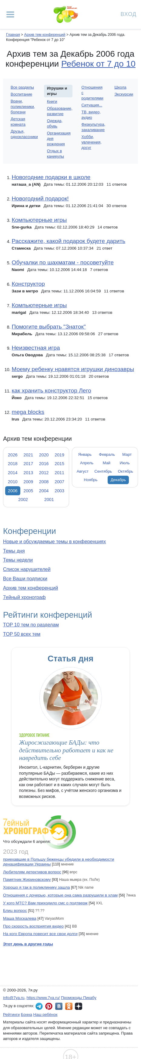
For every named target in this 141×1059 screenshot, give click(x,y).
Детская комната (18, 122)
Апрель (86, 463)
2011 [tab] (59, 472)
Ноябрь (91, 479)
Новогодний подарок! (40, 198)
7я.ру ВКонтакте (58, 1006)
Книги (52, 101)
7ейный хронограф (24, 597)
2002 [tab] (23, 499)
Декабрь (118, 479)
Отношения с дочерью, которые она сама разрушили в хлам (60, 895)
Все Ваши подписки (25, 578)
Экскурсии (123, 94)
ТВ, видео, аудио (91, 115)
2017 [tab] (28, 463)
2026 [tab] (13, 454)
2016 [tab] (44, 463)
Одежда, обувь (54, 123)
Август (83, 471)
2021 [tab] (28, 454)
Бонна (26, 1014)
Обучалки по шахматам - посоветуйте (62, 262)
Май (106, 463)
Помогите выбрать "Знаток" (49, 326)
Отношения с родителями (92, 92)
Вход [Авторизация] (128, 13)
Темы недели (18, 560)
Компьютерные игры (39, 220)
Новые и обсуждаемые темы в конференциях (54, 541)
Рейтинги (11, 1014)
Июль (125, 463)
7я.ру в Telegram (39, 1006)
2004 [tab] (44, 490)
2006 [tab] (13, 490)
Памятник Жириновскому (27, 879)
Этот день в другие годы (28, 944)
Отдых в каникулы (55, 154)
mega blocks (28, 412)
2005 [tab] (28, 490)
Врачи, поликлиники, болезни (23, 106)
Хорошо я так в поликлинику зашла (36, 887)
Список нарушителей (27, 569)
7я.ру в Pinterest (48, 1006)
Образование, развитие (59, 111)
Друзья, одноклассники (24, 134)
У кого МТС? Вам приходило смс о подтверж (45, 903)
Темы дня (14, 550)
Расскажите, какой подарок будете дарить (68, 241)
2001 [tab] (49, 499)
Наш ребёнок (45, 1014)
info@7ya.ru (13, 997)
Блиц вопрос (15, 910)
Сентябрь (103, 471)
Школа (120, 87)
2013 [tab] (28, 472)
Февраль (107, 454)
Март (127, 454)
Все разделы (22, 87)
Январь (85, 454)
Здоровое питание (34, 735)
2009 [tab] (28, 481)
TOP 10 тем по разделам (31, 624)
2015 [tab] (59, 463)
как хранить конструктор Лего (51, 390)
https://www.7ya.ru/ (43, 997)
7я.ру (78, 1006)
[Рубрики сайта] (10, 14)
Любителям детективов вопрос (32, 872)
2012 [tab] (44, 472)
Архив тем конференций (30, 588)
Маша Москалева (19, 918)
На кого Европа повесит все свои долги (40, 933)
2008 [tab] (44, 481)
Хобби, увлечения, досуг (92, 142)
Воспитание (21, 94)
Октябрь (125, 471)
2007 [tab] (59, 481)
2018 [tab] (13, 463)
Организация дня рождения (59, 138)
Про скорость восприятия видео (33, 926)
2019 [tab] (59, 454)
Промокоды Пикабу (78, 997)
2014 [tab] (13, 472)
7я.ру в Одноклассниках (68, 1006)
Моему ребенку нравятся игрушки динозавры (73, 369)
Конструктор (28, 284)
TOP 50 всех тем (21, 634)
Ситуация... (92, 105)
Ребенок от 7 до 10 (98, 63)
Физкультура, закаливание (94, 127)
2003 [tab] (59, 490)
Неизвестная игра (36, 348)
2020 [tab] (44, 454)
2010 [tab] (13, 481)
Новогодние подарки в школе (51, 177)
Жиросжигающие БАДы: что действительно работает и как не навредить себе (66, 750)
